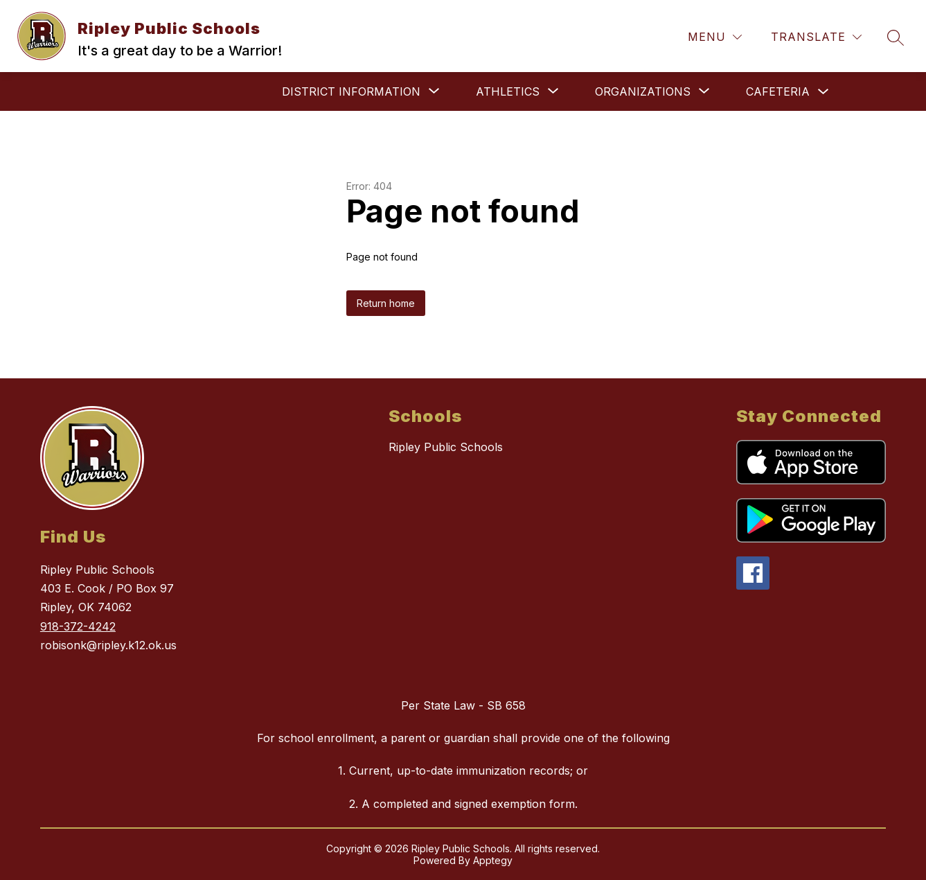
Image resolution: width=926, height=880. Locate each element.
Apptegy (493, 860)
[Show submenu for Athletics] (508, 91)
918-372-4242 (78, 626)
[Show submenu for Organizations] (643, 91)
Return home (386, 303)
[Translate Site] (816, 37)
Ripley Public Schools (446, 447)
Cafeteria (778, 91)
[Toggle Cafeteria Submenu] (823, 91)
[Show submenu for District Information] (351, 91)
